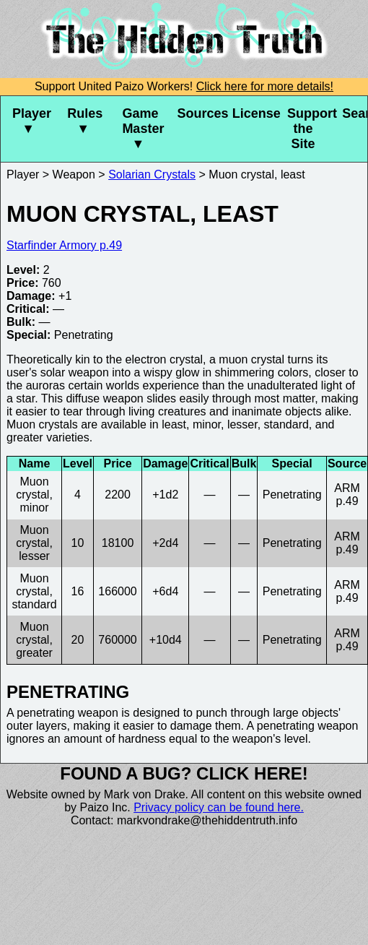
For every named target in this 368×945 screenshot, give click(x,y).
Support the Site (308, 128)
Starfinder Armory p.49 (64, 245)
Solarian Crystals (152, 174)
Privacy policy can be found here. (218, 807)
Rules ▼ (84, 121)
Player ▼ (31, 121)
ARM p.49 (347, 494)
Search (354, 113)
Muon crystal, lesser (34, 543)
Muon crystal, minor (34, 494)
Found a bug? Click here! (184, 773)
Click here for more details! (264, 86)
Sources (199, 113)
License (254, 113)
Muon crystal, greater (34, 640)
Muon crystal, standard (34, 591)
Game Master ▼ (143, 128)
